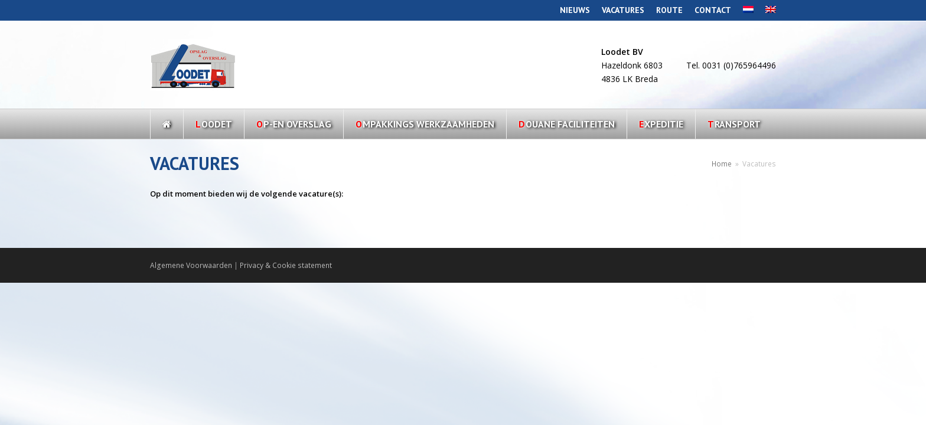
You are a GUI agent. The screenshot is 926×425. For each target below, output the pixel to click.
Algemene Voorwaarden (191, 265)
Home (722, 163)
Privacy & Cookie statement (286, 265)
